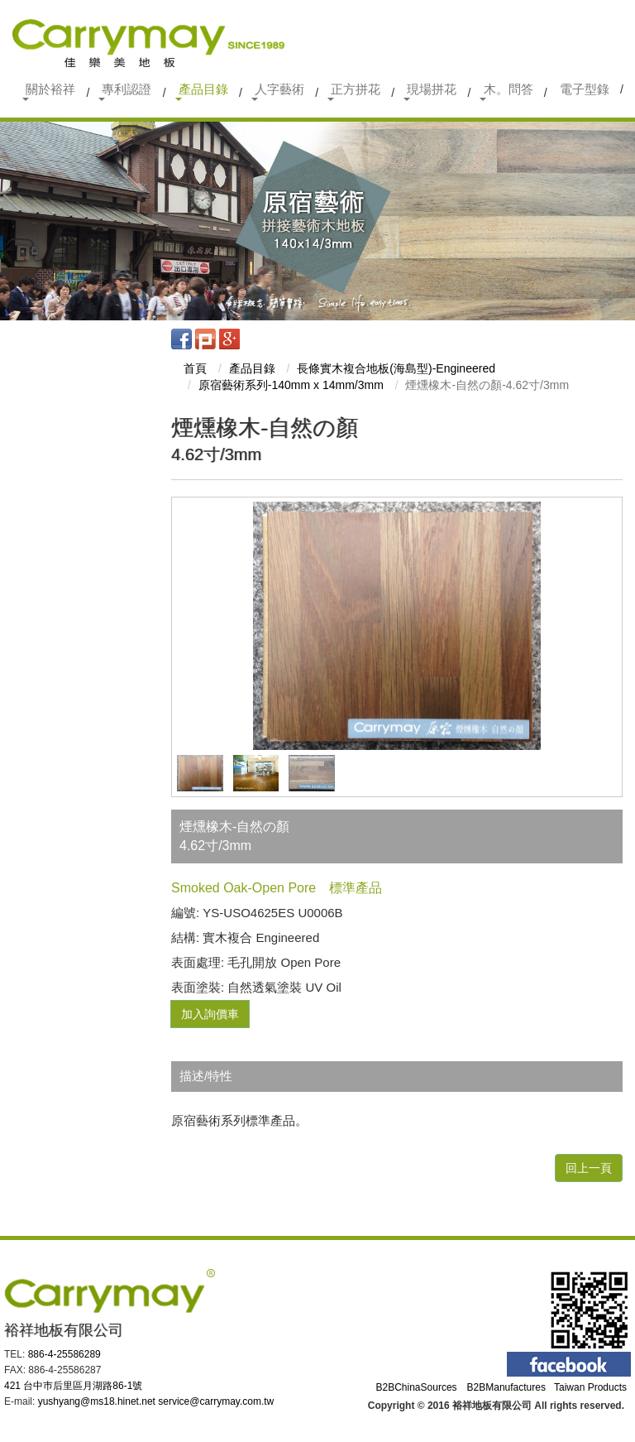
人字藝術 (277, 91)
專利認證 (124, 91)
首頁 (195, 368)
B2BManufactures (506, 1387)
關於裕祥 (48, 91)
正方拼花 (353, 91)
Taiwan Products (590, 1387)
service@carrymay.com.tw (216, 1401)
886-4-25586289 (64, 1354)
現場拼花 (429, 91)
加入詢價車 (210, 1014)
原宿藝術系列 (291, 385)
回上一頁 (589, 1168)
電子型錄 (584, 89)
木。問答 (506, 91)
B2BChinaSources (416, 1387)
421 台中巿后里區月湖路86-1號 (73, 1386)
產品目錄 (201, 91)
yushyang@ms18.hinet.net (96, 1401)
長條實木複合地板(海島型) (396, 368)
